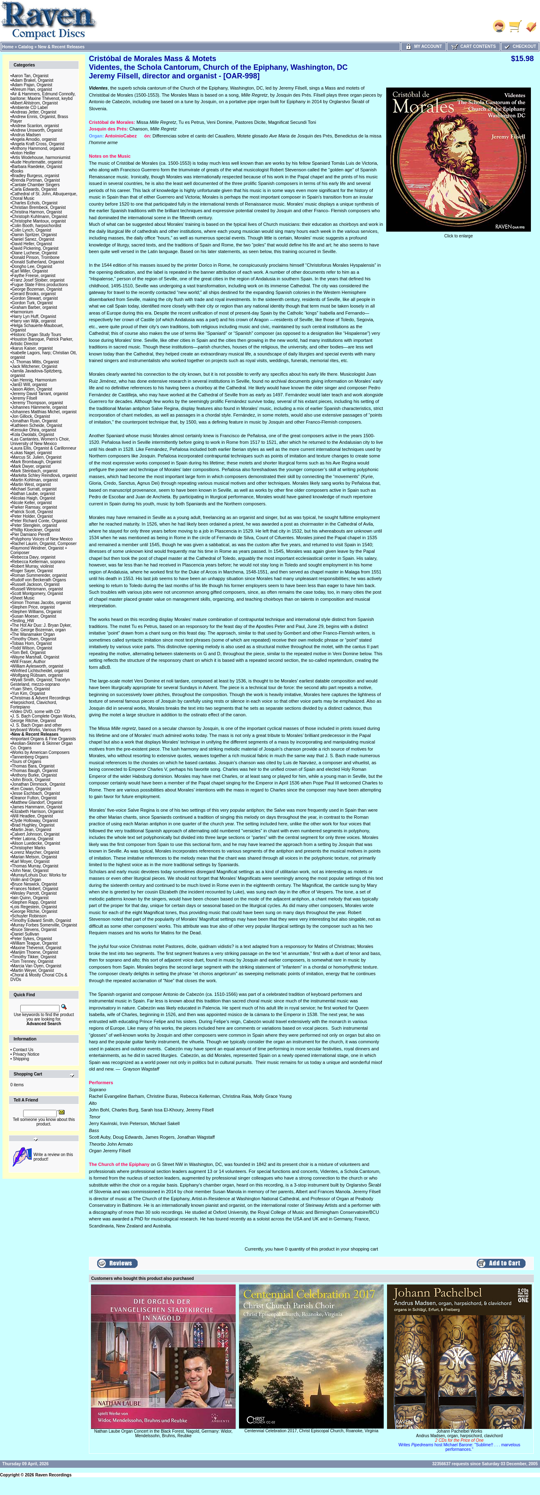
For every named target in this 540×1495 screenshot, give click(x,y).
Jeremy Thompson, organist (37, 402)
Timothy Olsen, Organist (34, 639)
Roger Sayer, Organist (32, 571)
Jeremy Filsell (24, 398)
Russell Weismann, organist (37, 589)
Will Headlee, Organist (32, 816)
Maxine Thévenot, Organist (37, 947)
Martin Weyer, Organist (33, 970)
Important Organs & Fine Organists (44, 739)
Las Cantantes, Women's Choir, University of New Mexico (40, 441)
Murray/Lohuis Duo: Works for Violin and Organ (38, 877)
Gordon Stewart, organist (35, 298)
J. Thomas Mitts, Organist (35, 362)
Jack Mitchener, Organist (34, 366)
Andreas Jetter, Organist (34, 112)
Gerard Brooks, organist (34, 293)
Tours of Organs (26, 761)
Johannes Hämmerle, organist (39, 407)
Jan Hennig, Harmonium (34, 380)
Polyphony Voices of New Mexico (42, 539)
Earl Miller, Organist (30, 271)
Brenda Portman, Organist (36, 180)
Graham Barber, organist (34, 307)
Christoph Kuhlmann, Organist (39, 216)
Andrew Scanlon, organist (35, 125)
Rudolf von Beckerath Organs (39, 580)
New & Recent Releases (61, 47)
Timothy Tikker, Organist (34, 957)
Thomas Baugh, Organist (35, 770)
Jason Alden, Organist (32, 389)
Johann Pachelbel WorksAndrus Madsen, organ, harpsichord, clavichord (460, 1440)
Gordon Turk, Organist (32, 303)
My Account (423, 46)
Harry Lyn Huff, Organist (34, 316)
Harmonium (22, 312)
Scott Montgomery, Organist (37, 593)
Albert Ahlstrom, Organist (35, 103)
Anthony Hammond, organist (38, 148)
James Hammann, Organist (37, 807)
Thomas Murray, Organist (35, 866)
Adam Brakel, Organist (33, 80)
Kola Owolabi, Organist (33, 434)
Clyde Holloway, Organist (35, 820)
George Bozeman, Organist (37, 289)
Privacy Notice (26, 1054)
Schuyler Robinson (29, 916)
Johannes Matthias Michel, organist (44, 412)
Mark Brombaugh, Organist (37, 462)
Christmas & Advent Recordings (41, 698)
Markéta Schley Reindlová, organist (44, 475)
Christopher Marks (29, 848)
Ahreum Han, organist (32, 89)
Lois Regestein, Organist (34, 907)
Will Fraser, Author (29, 661)
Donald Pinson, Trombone (36, 257)
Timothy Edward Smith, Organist (42, 920)
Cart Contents (474, 46)
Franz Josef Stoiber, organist (38, 280)
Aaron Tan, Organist (30, 75)
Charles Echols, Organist (35, 203)
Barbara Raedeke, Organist (37, 166)
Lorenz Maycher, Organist (36, 852)
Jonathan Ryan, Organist (35, 421)
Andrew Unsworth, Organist (37, 130)
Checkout (520, 46)
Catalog (25, 47)
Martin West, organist (31, 484)
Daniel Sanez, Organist (33, 239)
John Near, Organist (30, 870)
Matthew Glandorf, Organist (37, 802)
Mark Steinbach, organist (35, 471)
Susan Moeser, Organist (34, 616)
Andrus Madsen (26, 135)
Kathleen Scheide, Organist (37, 425)
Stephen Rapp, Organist (34, 902)
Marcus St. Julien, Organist (37, 457)
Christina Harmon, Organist (37, 212)
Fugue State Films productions (40, 284)
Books (18, 171)
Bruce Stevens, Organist (34, 929)
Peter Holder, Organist (32, 516)
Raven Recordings (53, 1475)
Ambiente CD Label (30, 107)
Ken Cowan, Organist (31, 789)
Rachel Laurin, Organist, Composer (44, 543)
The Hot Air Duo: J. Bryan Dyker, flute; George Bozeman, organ (41, 627)
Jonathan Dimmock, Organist (38, 784)
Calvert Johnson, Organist (36, 834)
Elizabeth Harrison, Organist (38, 811)
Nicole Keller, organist (32, 502)
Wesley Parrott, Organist (34, 893)
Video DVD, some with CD (36, 711)
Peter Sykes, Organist (32, 938)
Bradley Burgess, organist (36, 175)
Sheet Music (23, 598)
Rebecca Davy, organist (33, 557)
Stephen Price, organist (33, 607)
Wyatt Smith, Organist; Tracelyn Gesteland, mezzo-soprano (40, 682)
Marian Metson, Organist (34, 857)
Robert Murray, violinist (33, 566)
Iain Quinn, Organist (30, 898)
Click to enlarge (458, 234)
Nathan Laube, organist (33, 493)
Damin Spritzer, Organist (34, 234)
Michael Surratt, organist (34, 489)
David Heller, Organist (32, 244)
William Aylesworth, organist (37, 666)
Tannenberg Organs (30, 757)
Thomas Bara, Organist (33, 766)
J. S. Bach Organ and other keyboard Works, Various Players (40, 727)
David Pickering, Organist (35, 248)
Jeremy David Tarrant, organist (40, 393)
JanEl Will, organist (29, 384)
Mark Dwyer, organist (31, 466)
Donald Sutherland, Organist (38, 262)
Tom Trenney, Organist (32, 961)
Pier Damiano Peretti (31, 534)
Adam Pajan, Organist (32, 85)
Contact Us (23, 1049)
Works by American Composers (41, 752)
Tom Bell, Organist (29, 652)
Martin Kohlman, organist (35, 480)
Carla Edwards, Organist (34, 189)
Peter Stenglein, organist (34, 525)
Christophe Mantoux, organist (39, 221)
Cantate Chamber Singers (36, 184)
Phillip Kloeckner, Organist (36, 530)
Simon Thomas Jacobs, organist (41, 602)
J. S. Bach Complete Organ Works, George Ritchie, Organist (43, 718)
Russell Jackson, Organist (36, 584)
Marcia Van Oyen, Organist (37, 966)
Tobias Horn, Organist (32, 643)
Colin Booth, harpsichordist (37, 225)
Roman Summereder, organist (39, 575)
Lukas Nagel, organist (32, 452)
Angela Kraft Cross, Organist (38, 144)
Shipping (21, 1059)
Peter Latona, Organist (33, 838)
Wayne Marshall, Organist (36, 657)
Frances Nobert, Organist (35, 888)
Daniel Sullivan (25, 934)
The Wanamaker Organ (33, 634)
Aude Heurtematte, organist (37, 162)
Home (8, 47)
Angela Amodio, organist (34, 139)
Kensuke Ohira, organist (34, 430)
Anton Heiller (24, 153)
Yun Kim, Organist (28, 693)
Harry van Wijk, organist (34, 321)
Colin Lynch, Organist (31, 230)
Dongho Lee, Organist (32, 266)
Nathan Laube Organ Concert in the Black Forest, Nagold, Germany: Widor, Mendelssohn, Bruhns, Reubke (163, 1433)
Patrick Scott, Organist (32, 511)
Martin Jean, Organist (32, 829)
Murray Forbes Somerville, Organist (44, 925)
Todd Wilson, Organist (32, 648)
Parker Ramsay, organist (34, 507)
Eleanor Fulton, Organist (34, 798)
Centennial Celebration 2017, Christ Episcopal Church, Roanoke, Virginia (311, 1431)
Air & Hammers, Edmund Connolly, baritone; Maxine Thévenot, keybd (43, 96)
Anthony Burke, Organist (34, 775)
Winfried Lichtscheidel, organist (40, 670)
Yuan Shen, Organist (31, 689)
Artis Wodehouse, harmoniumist (41, 157)
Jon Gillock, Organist (31, 416)
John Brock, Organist (31, 779)
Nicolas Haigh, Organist (33, 498)
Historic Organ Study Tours (36, 334)
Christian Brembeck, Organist (39, 207)
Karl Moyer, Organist (31, 861)
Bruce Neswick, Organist (34, 884)
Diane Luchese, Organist (34, 253)
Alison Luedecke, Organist (36, 843)
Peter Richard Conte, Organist (39, 521)
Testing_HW (23, 620)
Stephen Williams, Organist (37, 611)
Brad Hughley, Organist (33, 825)
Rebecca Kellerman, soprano (38, 561)
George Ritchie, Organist (34, 911)
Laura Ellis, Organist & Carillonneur (44, 448)
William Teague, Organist (35, 943)
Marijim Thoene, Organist (35, 952)
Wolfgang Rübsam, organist (37, 675)
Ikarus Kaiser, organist (32, 348)
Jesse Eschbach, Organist (36, 793)
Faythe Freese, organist (34, 275)
